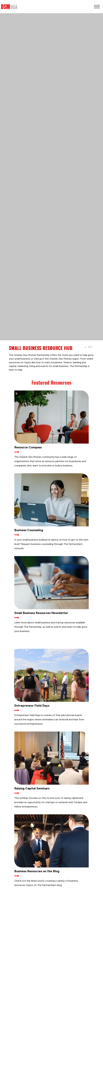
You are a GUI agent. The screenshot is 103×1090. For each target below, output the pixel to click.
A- (86, 347)
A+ (90, 347)
